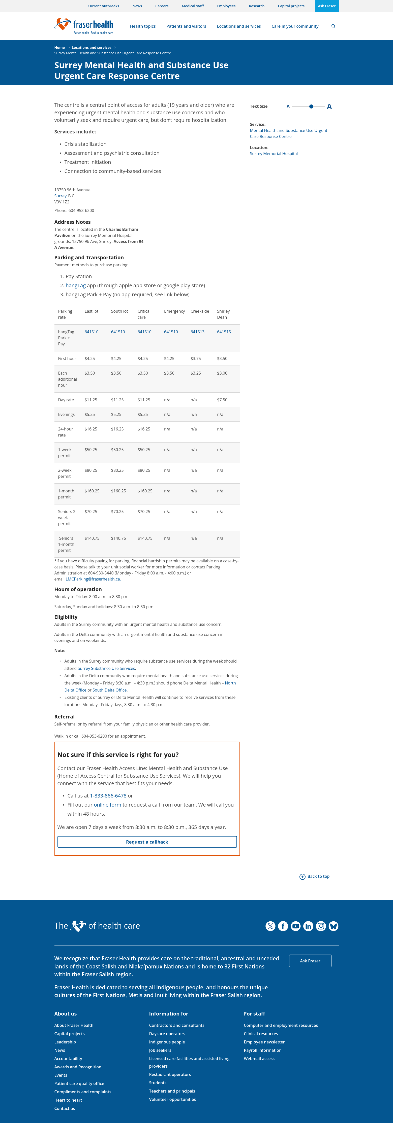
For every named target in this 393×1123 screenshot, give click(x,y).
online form (107, 804)
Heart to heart (68, 1100)
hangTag (76, 285)
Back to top (318, 876)
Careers (161, 6)
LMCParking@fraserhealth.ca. (93, 579)
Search (333, 26)
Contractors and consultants (176, 1025)
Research (257, 6)
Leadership (65, 1042)
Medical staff (193, 6)
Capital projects (291, 6)
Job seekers (160, 1050)
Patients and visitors (186, 26)
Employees (226, 6)
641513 (197, 332)
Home (59, 47)
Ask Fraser (327, 6)
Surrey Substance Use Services (106, 668)
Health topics (143, 26)
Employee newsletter (264, 1042)
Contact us (64, 1108)
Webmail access (259, 1058)
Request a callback (147, 842)
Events (60, 1075)
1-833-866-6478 (108, 795)
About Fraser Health (74, 1025)
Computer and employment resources (281, 1025)
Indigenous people (167, 1042)
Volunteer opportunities (172, 1099)
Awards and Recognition (78, 1067)
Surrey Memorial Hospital (274, 153)
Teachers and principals (172, 1091)
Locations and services (239, 26)
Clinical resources (261, 1033)
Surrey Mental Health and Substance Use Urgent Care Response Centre (112, 53)
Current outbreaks (103, 6)
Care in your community (295, 26)
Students (157, 1082)
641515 (224, 332)
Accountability (68, 1058)
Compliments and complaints (82, 1092)
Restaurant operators (170, 1074)
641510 (92, 332)
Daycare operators (167, 1033)
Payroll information (263, 1050)
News (137, 6)
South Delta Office (110, 690)
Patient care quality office (79, 1083)
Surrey (60, 196)
